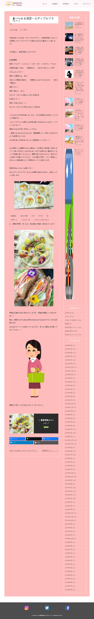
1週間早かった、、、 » (50, 450)
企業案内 (55, 4)
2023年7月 (68, 455)
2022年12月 (69, 473)
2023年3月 (68, 462)
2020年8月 (68, 546)
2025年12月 (69, 367)
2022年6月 (68, 491)
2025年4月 (68, 389)
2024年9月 (68, 414)
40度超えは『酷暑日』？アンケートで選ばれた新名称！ (79, 140)
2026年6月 (68, 345)
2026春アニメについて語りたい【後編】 (79, 100)
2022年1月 (68, 509)
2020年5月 (68, 557)
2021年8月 (68, 524)
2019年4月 (68, 575)
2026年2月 (68, 360)
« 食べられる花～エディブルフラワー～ (23, 450)
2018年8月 (68, 582)
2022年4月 (68, 498)
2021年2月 (68, 535)
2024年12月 (69, 404)
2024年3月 (68, 429)
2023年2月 (68, 465)
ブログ (76, 4)
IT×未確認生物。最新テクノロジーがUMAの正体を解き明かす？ (79, 37)
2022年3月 (68, 502)
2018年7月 (68, 586)
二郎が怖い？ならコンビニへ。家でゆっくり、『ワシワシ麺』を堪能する (79, 114)
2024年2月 (68, 433)
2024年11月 (69, 407)
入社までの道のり (71, 320)
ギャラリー (87, 4)
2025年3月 (68, 393)
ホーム (44, 4)
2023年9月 (68, 447)
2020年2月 (68, 564)
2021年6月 (68, 527)
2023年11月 (69, 444)
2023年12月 (69, 440)
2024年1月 (68, 436)
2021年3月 (68, 531)
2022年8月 (68, 484)
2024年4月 (68, 425)
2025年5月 (68, 385)
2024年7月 (68, 422)
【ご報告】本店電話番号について (79, 24)
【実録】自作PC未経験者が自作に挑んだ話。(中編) (79, 61)
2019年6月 (68, 571)
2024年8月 (68, 418)
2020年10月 (69, 538)
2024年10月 (69, 411)
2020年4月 (68, 560)
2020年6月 (68, 553)
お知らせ (68, 313)
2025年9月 (68, 378)
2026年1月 (68, 363)
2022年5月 (68, 495)
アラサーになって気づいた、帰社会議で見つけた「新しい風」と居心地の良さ (79, 87)
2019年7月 (68, 568)
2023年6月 (68, 458)
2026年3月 (68, 356)
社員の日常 (69, 331)
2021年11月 (69, 517)
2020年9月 (68, 542)
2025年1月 (68, 400)
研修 (66, 324)
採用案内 (66, 4)
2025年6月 (68, 382)
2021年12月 (69, 513)
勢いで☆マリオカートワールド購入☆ (79, 151)
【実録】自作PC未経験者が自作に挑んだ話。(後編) (79, 50)
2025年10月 (69, 374)
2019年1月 (68, 579)
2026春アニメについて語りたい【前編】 (79, 126)
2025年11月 (69, 371)
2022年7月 (68, 487)
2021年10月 (69, 520)
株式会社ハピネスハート (46, 615)
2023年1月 (68, 469)
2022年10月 (69, 476)
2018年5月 (68, 589)
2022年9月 (68, 480)
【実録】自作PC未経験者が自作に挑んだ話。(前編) (79, 73)
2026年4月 (68, 352)
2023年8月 (68, 451)
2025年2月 (68, 396)
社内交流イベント (71, 327)
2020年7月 (68, 549)
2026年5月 (68, 349)
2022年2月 (68, 506)
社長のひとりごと (71, 334)
